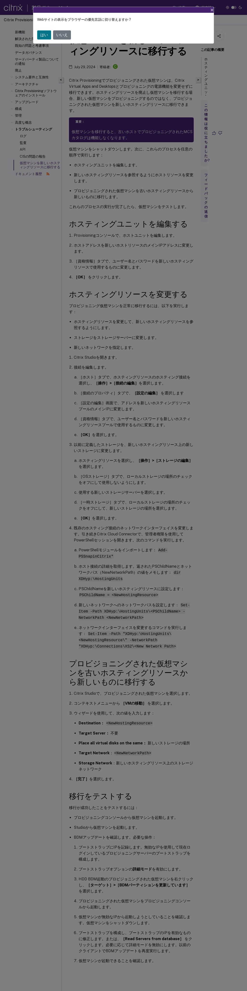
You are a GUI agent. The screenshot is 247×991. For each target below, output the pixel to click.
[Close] (212, 10)
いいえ (62, 35)
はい (44, 35)
